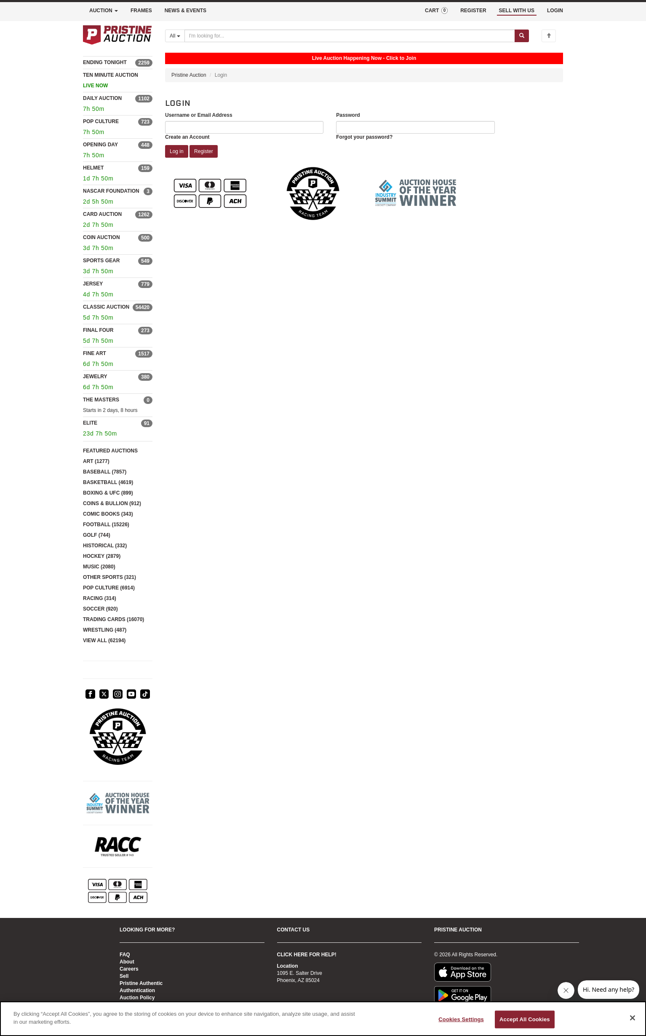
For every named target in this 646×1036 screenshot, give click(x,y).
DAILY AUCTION (102, 98)
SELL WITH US (516, 10)
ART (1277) (96, 461)
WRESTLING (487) (104, 630)
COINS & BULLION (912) (112, 503)
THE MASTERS (101, 400)
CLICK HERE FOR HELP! (306, 955)
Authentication (137, 990)
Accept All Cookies (524, 1019)
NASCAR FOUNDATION (111, 191)
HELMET (93, 168)
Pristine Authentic (141, 983)
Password (348, 115)
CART (436, 10)
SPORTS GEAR (101, 261)
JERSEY (93, 284)
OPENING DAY (100, 145)
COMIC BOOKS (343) (108, 514)
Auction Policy (137, 998)
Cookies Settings (461, 1019)
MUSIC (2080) (99, 567)
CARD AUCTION (102, 214)
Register (203, 151)
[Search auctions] (349, 36)
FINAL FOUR (98, 330)
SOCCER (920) (100, 609)
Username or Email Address (198, 115)
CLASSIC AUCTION (106, 307)
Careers (129, 969)
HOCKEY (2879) (101, 556)
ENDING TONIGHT (105, 62)
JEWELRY (95, 376)
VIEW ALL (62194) (104, 640)
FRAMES (141, 10)
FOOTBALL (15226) (106, 524)
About (127, 962)
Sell (124, 976)
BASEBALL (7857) (104, 472)
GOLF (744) (96, 535)
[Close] (632, 1018)
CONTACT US (293, 930)
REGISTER (473, 10)
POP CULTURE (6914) (109, 588)
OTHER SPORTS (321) (109, 577)
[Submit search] (522, 36)
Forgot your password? (364, 137)
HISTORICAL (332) (105, 546)
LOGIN (555, 10)
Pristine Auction (188, 75)
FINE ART (94, 353)
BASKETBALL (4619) (108, 482)
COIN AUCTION (101, 237)
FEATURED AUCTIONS (110, 451)
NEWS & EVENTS (185, 10)
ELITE (90, 423)
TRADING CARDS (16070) (113, 619)
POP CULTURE (101, 121)
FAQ (125, 955)
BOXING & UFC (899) (108, 493)
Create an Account (187, 137)
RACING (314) (99, 598)
